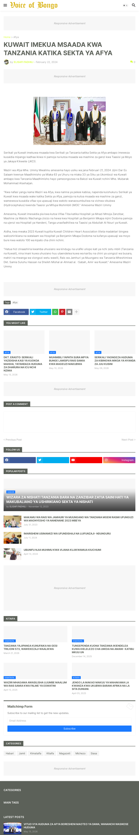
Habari (10, 753)
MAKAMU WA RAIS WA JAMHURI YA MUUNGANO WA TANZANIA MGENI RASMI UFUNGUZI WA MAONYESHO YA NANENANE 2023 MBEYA (78, 519)
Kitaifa (50, 753)
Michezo (80, 753)
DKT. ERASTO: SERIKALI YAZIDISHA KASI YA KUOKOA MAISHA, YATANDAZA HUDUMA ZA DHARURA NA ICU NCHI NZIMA (23, 364)
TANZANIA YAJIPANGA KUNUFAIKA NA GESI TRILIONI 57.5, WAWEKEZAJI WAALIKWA (30, 647)
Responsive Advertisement (69, 23)
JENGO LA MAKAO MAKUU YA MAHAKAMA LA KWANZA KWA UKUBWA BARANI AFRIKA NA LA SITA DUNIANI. (101, 685)
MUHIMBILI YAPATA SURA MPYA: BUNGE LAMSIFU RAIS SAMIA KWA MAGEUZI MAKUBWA (69, 360)
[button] (5, 5)
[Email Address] (69, 721)
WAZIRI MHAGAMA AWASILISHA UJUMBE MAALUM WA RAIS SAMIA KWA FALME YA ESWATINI (35, 684)
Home (7, 37)
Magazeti (64, 753)
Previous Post (14, 439)
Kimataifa (35, 753)
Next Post (127, 439)
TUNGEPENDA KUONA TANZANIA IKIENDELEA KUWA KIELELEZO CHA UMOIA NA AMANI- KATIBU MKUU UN (103, 649)
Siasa (94, 753)
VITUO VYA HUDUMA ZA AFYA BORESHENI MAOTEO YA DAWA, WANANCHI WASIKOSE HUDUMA (76, 826)
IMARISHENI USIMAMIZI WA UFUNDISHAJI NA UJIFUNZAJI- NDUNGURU (67, 533)
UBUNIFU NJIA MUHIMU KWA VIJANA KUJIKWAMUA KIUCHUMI (62, 549)
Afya (16, 37)
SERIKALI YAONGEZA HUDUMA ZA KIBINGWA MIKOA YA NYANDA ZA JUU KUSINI (114, 360)
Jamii (22, 753)
